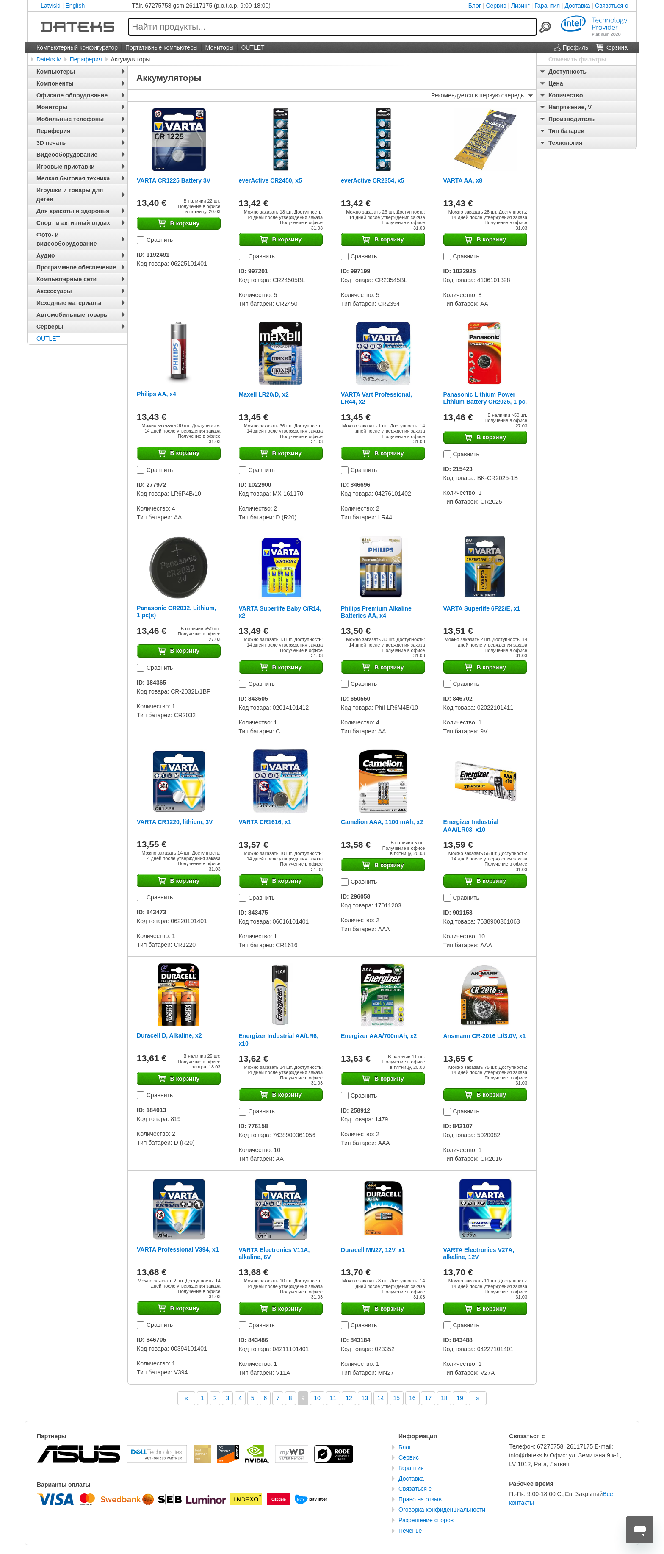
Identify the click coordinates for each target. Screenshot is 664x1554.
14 (380, 1398)
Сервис (496, 5)
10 (317, 1398)
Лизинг (520, 5)
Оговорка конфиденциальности (441, 1509)
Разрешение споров (426, 1520)
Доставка (577, 5)
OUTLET (48, 338)
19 (459, 1398)
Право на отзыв (420, 1499)
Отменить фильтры (577, 59)
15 (396, 1398)
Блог (474, 5)
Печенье (410, 1530)
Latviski (51, 5)
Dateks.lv (48, 59)
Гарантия (547, 5)
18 (444, 1398)
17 (428, 1398)
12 (349, 1398)
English (75, 5)
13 (365, 1398)
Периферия (86, 59)
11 (333, 1398)
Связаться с (611, 5)
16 (412, 1398)
